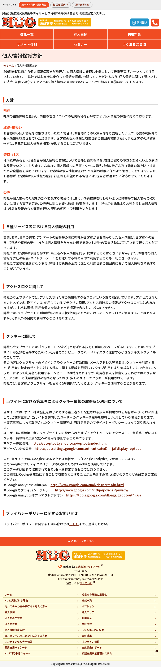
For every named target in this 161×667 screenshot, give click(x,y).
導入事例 (80, 34)
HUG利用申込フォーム (17, 653)
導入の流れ (11, 624)
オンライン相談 (90, 641)
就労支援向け (82, 4)
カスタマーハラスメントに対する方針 (26, 635)
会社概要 (87, 624)
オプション (88, 606)
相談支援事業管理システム (97, 653)
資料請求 (87, 635)
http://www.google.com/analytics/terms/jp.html (87, 485)
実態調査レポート (92, 647)
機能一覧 (27, 34)
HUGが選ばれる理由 (16, 600)
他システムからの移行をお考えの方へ (26, 606)
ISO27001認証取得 (93, 630)
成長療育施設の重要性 (94, 594)
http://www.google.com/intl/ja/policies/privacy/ (91, 490)
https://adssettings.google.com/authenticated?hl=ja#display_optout (88, 448)
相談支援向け (60, 4)
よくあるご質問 (134, 44)
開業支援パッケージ (16, 647)
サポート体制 (27, 44)
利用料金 (134, 34)
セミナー (80, 44)
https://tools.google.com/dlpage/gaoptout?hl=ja (103, 495)
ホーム (10, 65)
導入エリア (88, 612)
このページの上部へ (82, 541)
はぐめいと (86, 583)
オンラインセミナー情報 (18, 641)
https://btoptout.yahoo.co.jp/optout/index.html (69, 443)
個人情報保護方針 (15, 630)
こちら (74, 524)
